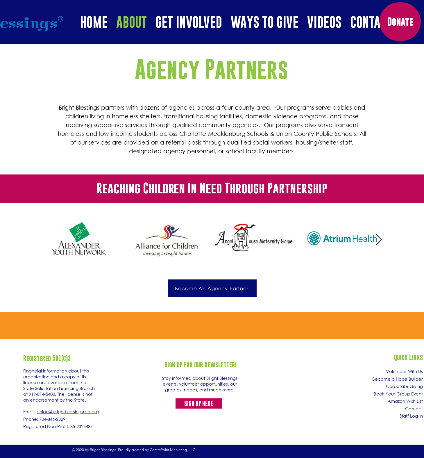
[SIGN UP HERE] (199, 403)
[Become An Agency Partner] (212, 288)
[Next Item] (378, 240)
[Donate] (400, 21)
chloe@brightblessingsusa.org (68, 411)
